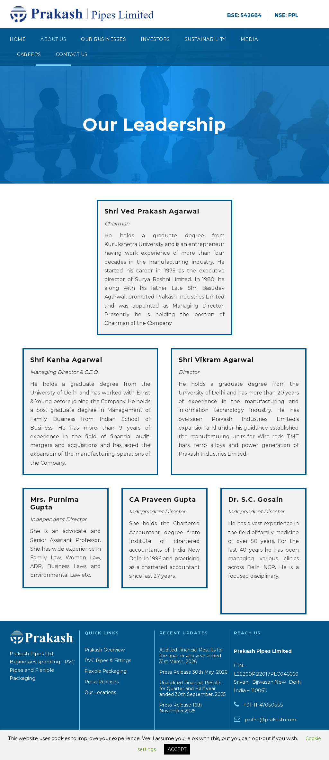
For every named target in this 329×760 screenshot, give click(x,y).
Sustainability (205, 39)
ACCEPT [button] (177, 749)
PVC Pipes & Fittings (107, 660)
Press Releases (101, 682)
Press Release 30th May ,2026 (193, 672)
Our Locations (100, 692)
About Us (53, 39)
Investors (155, 39)
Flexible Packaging (105, 671)
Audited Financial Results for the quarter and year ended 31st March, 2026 (191, 655)
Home (18, 39)
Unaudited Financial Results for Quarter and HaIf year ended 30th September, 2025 (192, 688)
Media (249, 39)
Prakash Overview (104, 650)
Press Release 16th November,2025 (180, 708)
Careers (29, 54)
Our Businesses (103, 39)
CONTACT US (72, 54)
